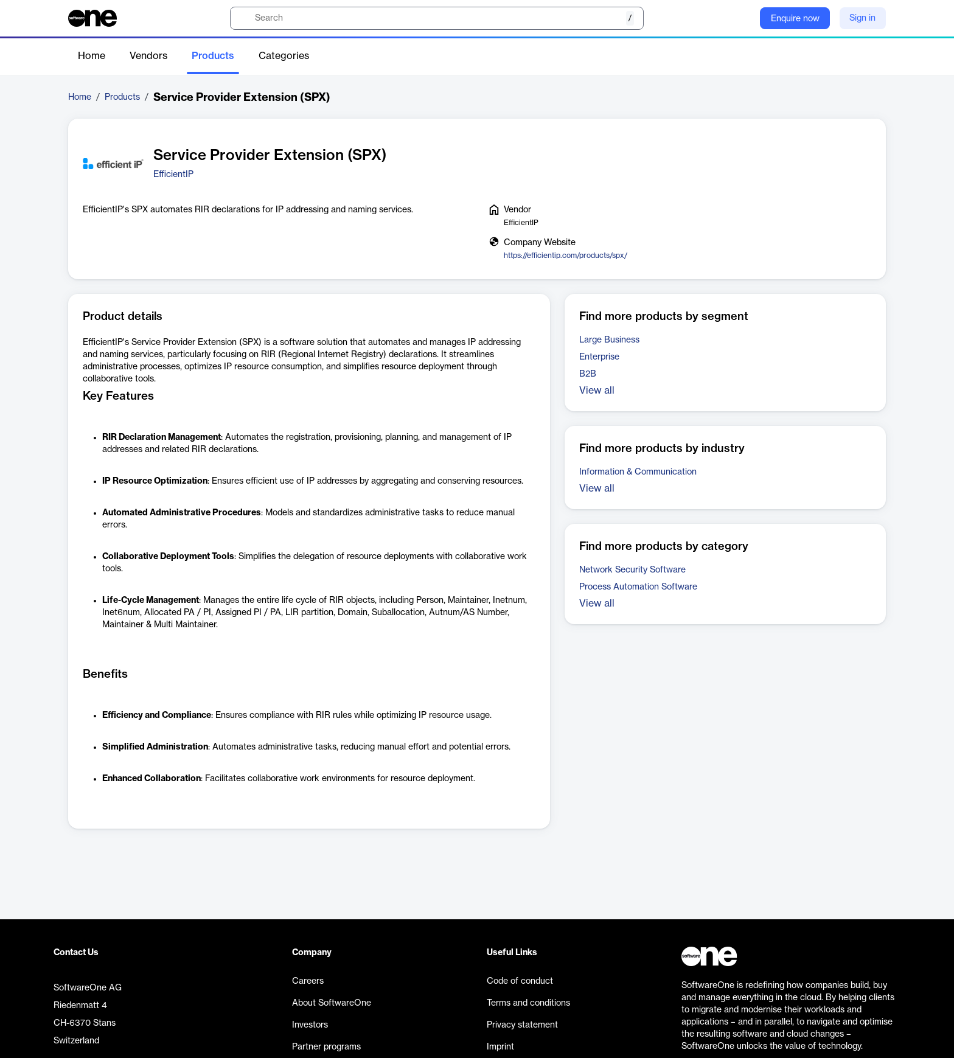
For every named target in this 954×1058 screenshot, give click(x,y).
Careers (308, 981)
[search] (437, 18)
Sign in (862, 18)
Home (91, 56)
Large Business (609, 340)
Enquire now (795, 19)
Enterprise (599, 357)
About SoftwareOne (331, 1003)
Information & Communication (638, 472)
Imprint (500, 1047)
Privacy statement (522, 1025)
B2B (587, 374)
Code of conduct (520, 981)
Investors (310, 1025)
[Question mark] (743, 18)
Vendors (148, 56)
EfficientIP (173, 174)
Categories (284, 56)
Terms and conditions (528, 1003)
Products (213, 56)
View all (597, 390)
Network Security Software (632, 570)
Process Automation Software (638, 587)
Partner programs (326, 1047)
